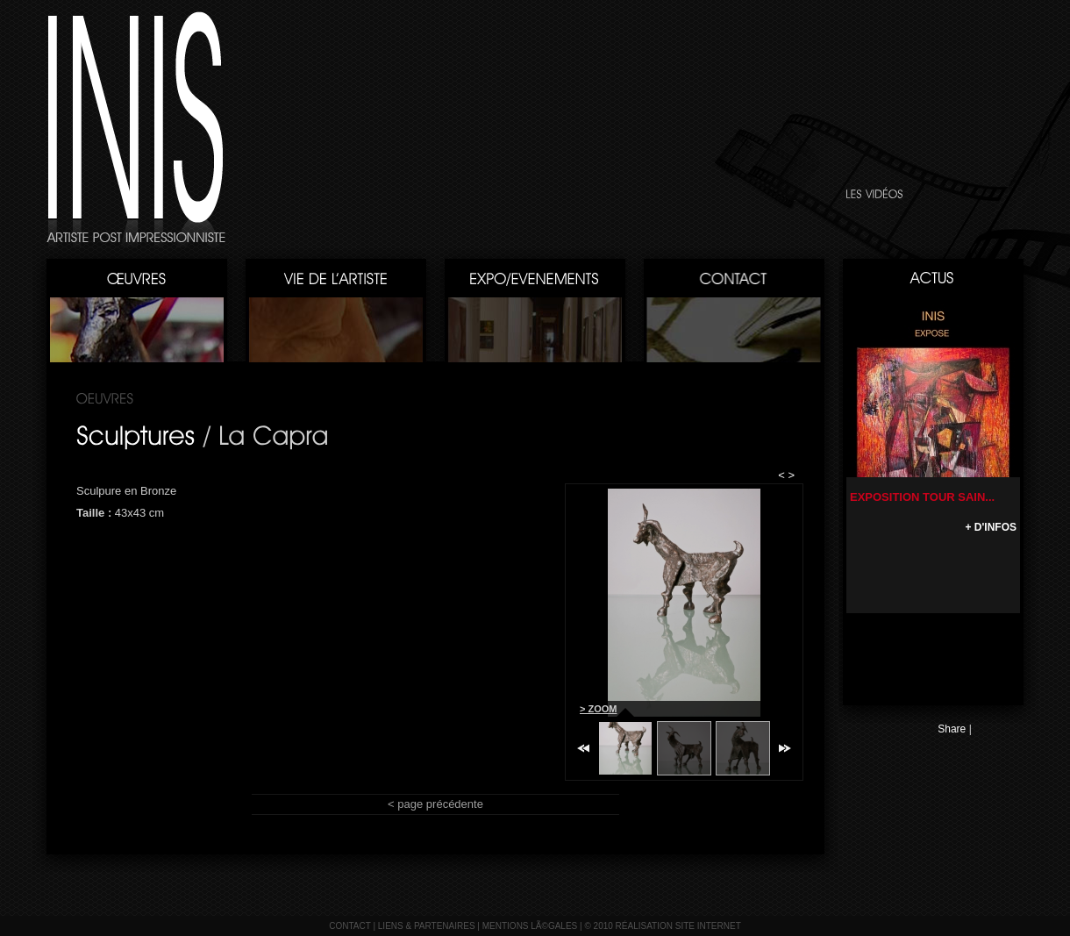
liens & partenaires (426, 926)
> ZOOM (598, 709)
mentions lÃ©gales (530, 926)
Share (952, 729)
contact (349, 926)
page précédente (440, 804)
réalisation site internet (678, 926)
